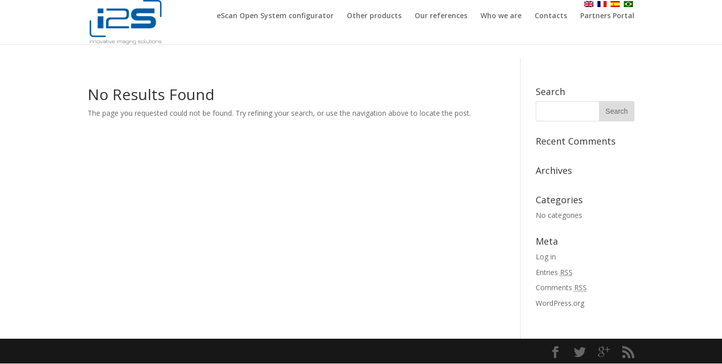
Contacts (551, 29)
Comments (561, 287)
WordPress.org (560, 303)
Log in (546, 256)
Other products (374, 29)
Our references (441, 29)
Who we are (501, 29)
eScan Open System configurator (275, 29)
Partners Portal (607, 29)
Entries (554, 272)
